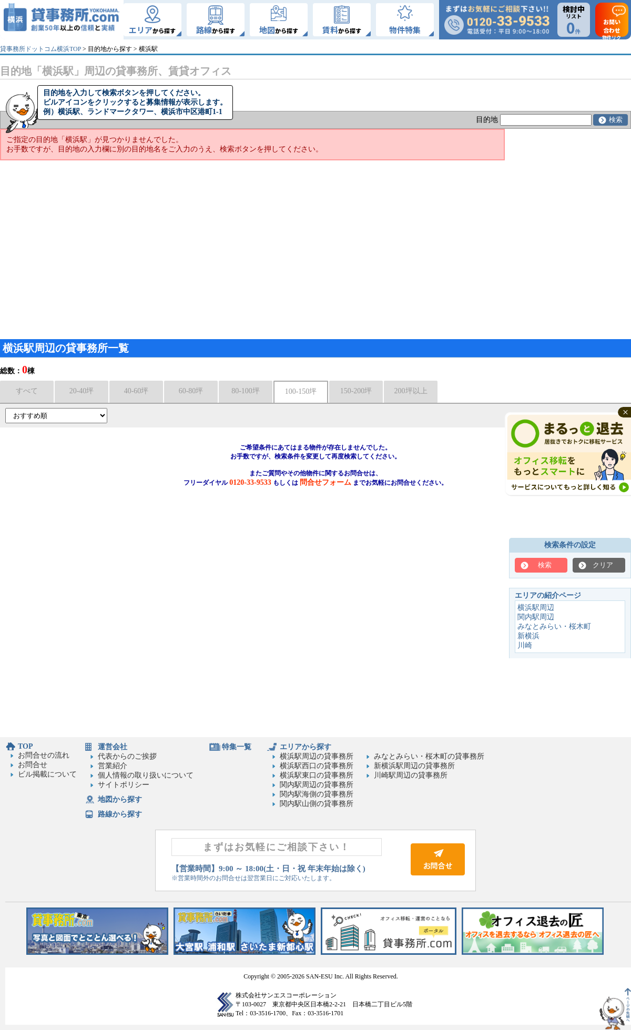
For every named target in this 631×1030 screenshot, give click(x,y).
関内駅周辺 (535, 617)
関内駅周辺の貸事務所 (316, 785)
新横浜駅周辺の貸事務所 (414, 766)
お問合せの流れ (43, 755)
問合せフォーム (325, 482)
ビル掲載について (47, 774)
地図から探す (120, 799)
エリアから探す (305, 747)
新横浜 (528, 636)
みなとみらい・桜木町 (554, 626)
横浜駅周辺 (535, 607)
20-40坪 (81, 391)
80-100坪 (245, 391)
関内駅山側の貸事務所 (316, 804)
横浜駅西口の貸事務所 (316, 766)
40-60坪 (136, 391)
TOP (25, 746)
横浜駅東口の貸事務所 (316, 775)
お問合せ (32, 765)
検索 (616, 120)
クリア (603, 565)
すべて (27, 391)
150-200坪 (356, 391)
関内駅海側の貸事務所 (316, 794)
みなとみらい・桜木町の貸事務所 (429, 756)
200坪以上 (411, 391)
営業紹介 (112, 766)
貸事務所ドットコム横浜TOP (40, 49)
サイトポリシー (123, 785)
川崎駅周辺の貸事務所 (410, 775)
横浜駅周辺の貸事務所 (316, 756)
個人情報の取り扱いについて (146, 775)
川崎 (524, 645)
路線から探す (120, 814)
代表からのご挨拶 (127, 756)
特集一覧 (236, 747)
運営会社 (112, 747)
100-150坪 (301, 391)
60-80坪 (191, 391)
